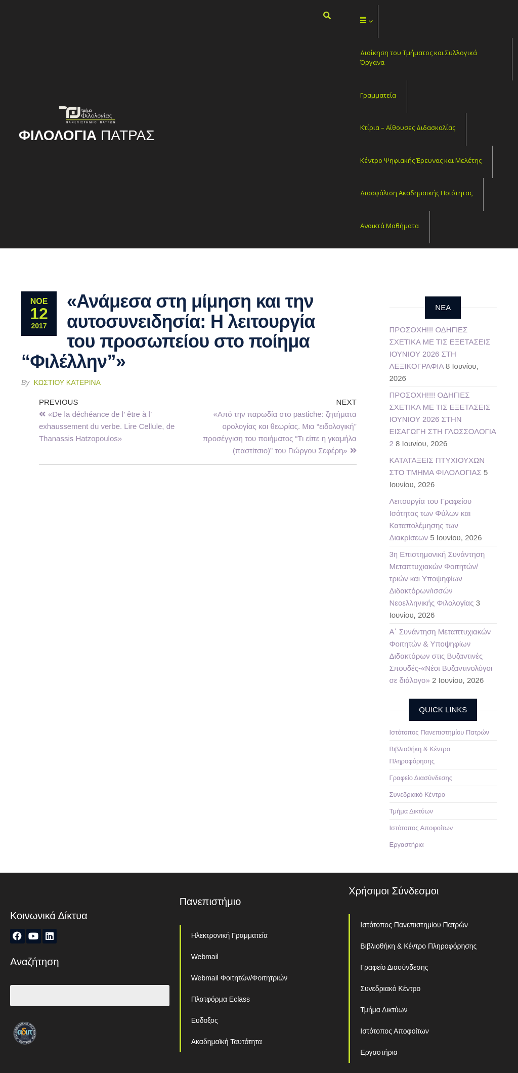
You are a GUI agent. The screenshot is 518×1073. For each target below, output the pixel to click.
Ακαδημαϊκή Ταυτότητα (226, 1042)
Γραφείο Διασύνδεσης (421, 778)
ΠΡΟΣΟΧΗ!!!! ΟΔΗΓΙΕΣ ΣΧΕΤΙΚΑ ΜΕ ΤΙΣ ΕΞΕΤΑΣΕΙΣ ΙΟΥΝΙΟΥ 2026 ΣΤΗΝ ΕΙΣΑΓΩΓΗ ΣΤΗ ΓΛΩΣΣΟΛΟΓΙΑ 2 (443, 419)
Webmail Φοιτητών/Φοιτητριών (239, 978)
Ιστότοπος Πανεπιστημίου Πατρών (440, 732)
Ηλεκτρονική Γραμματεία (229, 935)
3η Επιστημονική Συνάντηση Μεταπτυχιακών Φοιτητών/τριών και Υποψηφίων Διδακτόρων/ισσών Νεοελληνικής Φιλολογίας (437, 578)
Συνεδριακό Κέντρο (417, 794)
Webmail (205, 957)
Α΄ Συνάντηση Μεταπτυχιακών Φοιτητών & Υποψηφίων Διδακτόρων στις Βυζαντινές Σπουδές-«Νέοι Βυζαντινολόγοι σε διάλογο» (441, 655)
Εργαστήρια (407, 844)
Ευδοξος (204, 1020)
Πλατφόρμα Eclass (220, 999)
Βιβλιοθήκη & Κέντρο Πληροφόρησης (418, 946)
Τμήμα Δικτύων (412, 811)
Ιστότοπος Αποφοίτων (421, 828)
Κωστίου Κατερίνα (67, 382)
